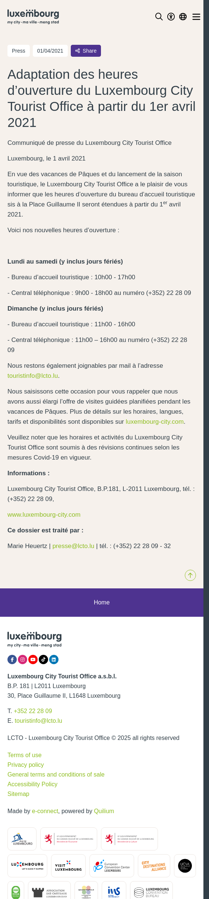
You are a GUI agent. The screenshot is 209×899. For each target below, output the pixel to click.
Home (102, 602)
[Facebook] (12, 659)
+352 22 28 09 (33, 711)
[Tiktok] (43, 659)
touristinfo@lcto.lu (32, 375)
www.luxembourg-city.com (43, 514)
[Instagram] (22, 659)
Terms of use (24, 755)
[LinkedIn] (53, 659)
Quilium (104, 811)
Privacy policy (25, 765)
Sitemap (18, 794)
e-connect (45, 811)
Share (85, 51)
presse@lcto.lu (74, 546)
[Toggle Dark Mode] (171, 16)
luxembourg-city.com (155, 421)
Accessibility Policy (32, 784)
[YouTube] (33, 659)
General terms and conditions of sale (56, 774)
